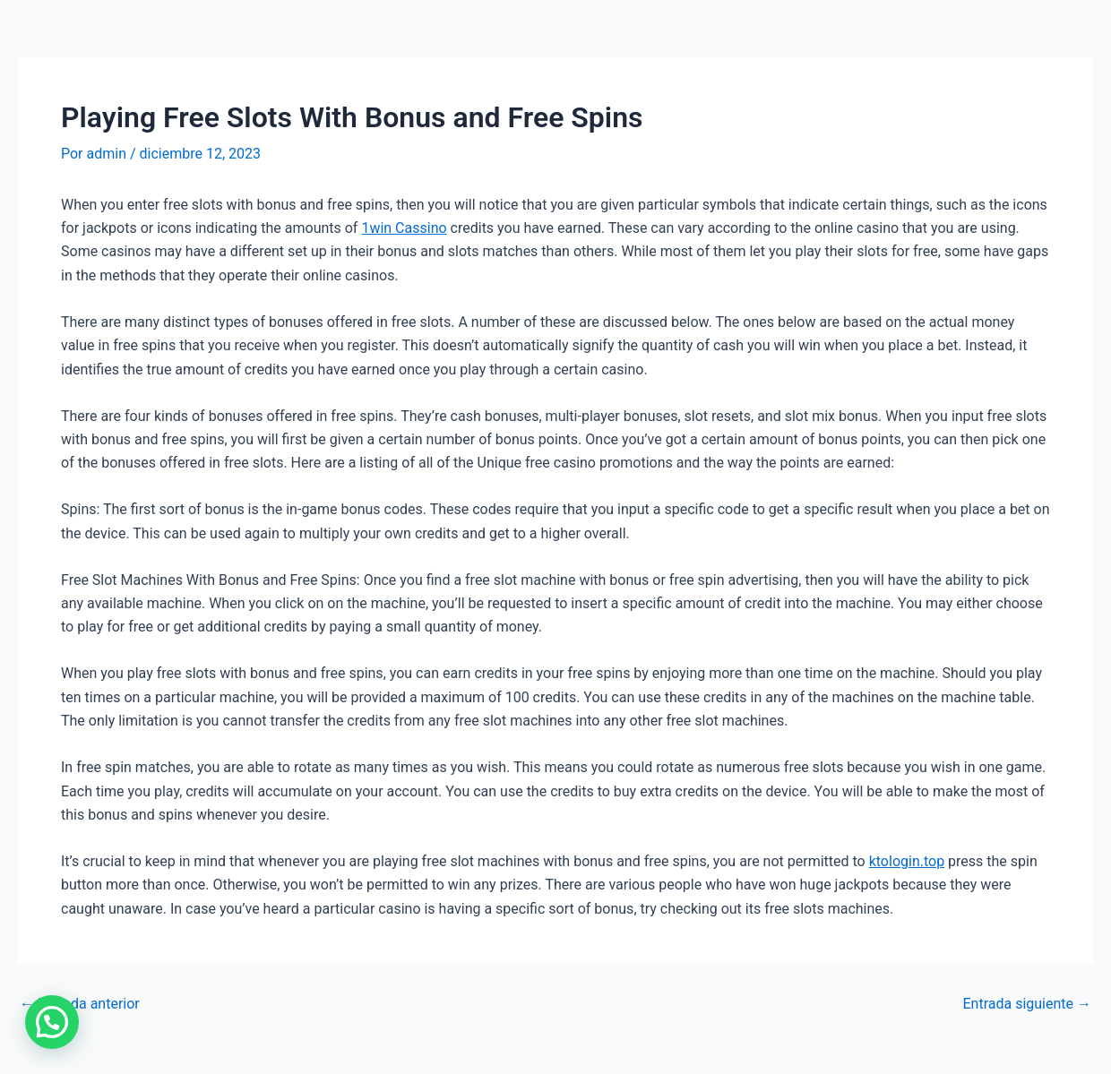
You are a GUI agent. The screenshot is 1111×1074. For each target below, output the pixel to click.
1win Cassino (403, 227)
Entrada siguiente (1026, 1004)
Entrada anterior (80, 1004)
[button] (52, 1022)
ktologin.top (906, 861)
